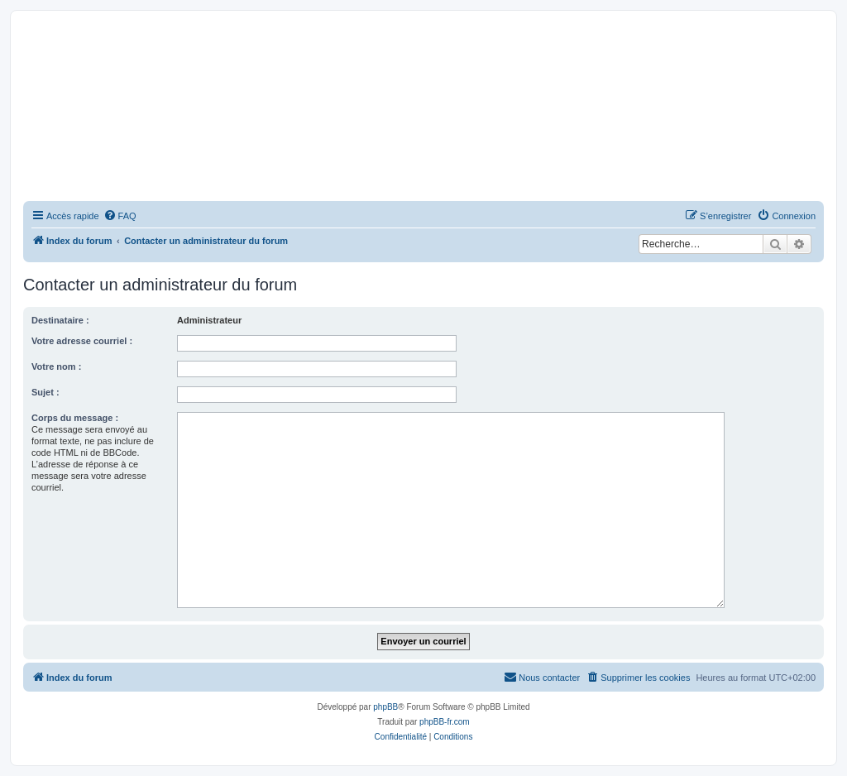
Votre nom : (56, 366)
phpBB (385, 706)
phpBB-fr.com (444, 721)
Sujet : (45, 392)
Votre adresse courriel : (81, 341)
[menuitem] (119, 216)
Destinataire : (60, 320)
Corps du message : (74, 418)
